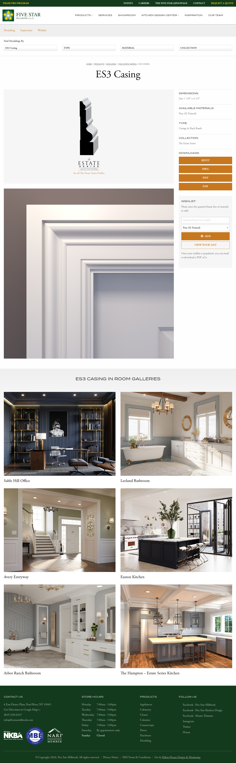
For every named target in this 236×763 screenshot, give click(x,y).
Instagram (188, 721)
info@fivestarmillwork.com (18, 720)
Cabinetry (145, 709)
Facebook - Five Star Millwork (199, 705)
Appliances (146, 704)
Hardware (145, 735)
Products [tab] (83, 15)
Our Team (215, 15)
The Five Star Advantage (171, 3)
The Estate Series (187, 143)
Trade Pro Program (16, 3)
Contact (199, 3)
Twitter (187, 727)
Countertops (147, 725)
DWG (205, 169)
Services (105, 15)
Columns (145, 720)
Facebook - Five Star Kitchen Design (202, 710)
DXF (205, 178)
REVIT (206, 160)
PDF (205, 186)
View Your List (205, 245)
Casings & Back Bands (190, 128)
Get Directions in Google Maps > (22, 709)
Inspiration (193, 15)
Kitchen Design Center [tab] (159, 15)
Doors (143, 730)
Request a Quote (222, 3)
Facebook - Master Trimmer (198, 716)
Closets (144, 715)
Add (205, 236)
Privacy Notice (111, 757)
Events (128, 3)
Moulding (9, 30)
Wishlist (42, 30)
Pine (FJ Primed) (187, 113)
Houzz (186, 732)
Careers (144, 3)
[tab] (231, 15)
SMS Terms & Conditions (136, 757)
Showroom (127, 15)
